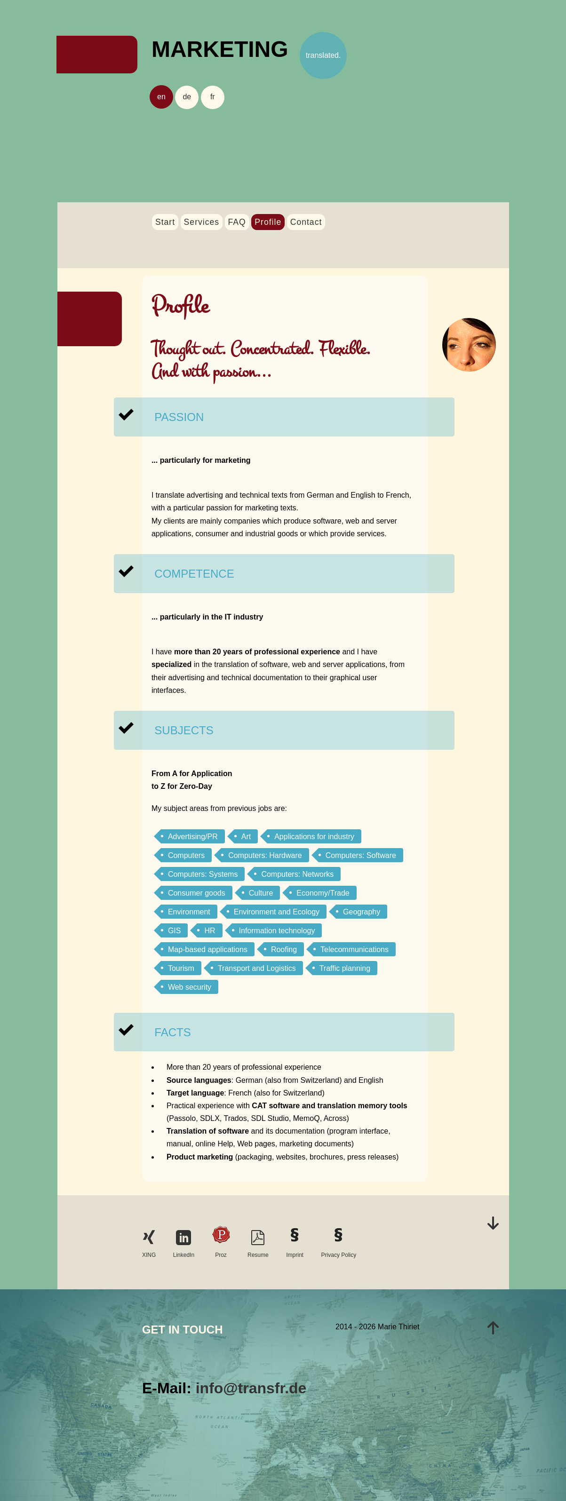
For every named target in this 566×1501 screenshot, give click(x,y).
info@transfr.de (251, 1388)
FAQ (237, 222)
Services (201, 222)
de (187, 97)
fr (212, 97)
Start (165, 222)
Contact (306, 222)
